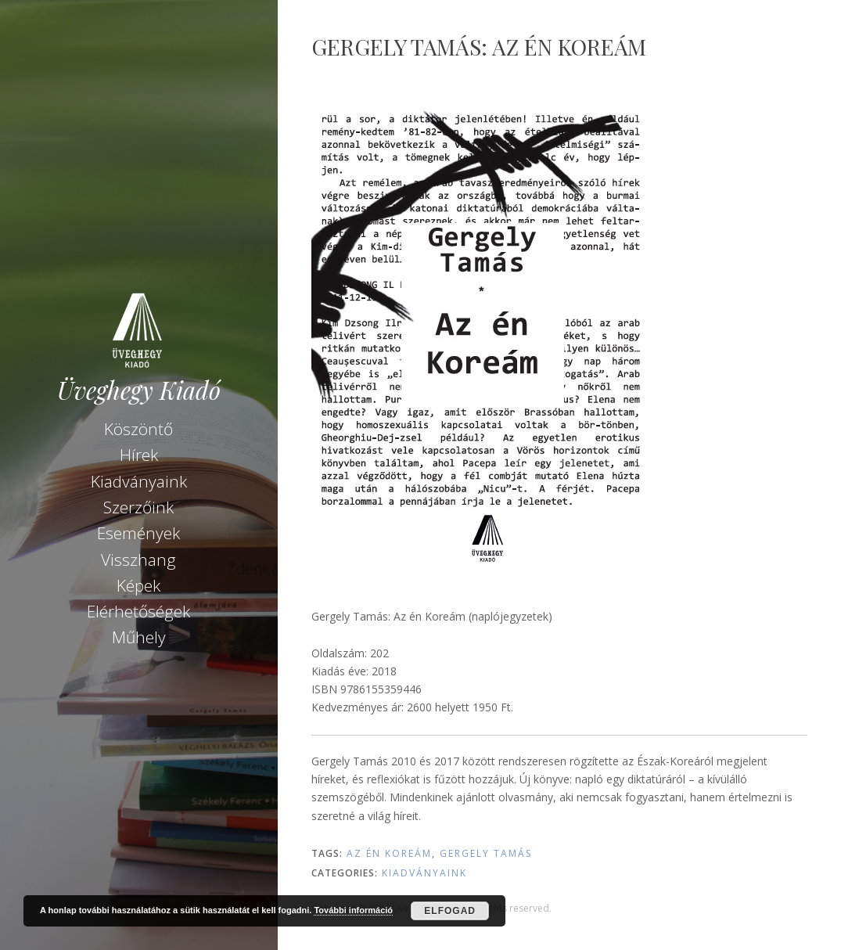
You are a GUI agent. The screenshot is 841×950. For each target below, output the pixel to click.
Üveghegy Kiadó (139, 390)
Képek (138, 585)
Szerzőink (138, 507)
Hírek (139, 455)
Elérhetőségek (138, 611)
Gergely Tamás (486, 853)
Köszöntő (138, 429)
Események (138, 533)
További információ (353, 910)
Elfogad (450, 910)
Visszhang (138, 559)
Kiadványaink (139, 481)
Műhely (139, 637)
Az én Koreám (389, 853)
